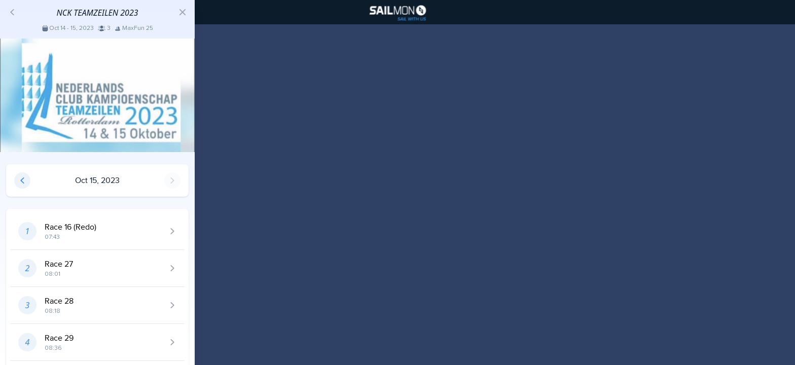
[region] (397, 182)
